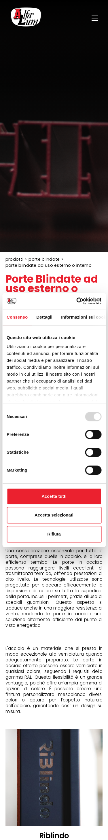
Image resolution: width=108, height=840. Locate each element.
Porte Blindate (44, 259)
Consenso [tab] (17, 317)
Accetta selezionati (54, 514)
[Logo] (26, 18)
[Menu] (95, 18)
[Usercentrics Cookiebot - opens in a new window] (76, 301)
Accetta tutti (54, 496)
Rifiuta (54, 533)
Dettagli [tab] (44, 317)
